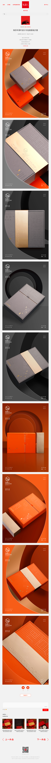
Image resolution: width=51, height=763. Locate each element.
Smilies (6, 709)
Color (4, 709)
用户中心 (46, 4)
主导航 (8, 4)
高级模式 (45, 706)
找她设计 (25, 695)
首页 (4, 4)
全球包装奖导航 (16, 4)
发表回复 (45, 709)
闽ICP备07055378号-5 (35, 756)
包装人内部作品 (27, 26)
